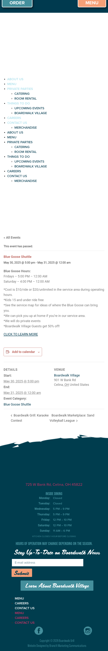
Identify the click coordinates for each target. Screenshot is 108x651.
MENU (11, 84)
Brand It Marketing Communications (67, 646)
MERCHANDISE (25, 127)
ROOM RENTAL (25, 98)
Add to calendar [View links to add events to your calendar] (23, 352)
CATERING (22, 93)
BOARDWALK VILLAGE (30, 113)
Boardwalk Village (67, 375)
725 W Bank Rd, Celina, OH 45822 (54, 484)
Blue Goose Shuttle (17, 404)
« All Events (12, 237)
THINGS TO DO (18, 103)
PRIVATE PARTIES (20, 88)
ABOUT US (15, 79)
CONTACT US (17, 122)
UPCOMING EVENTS (29, 108)
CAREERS (14, 118)
